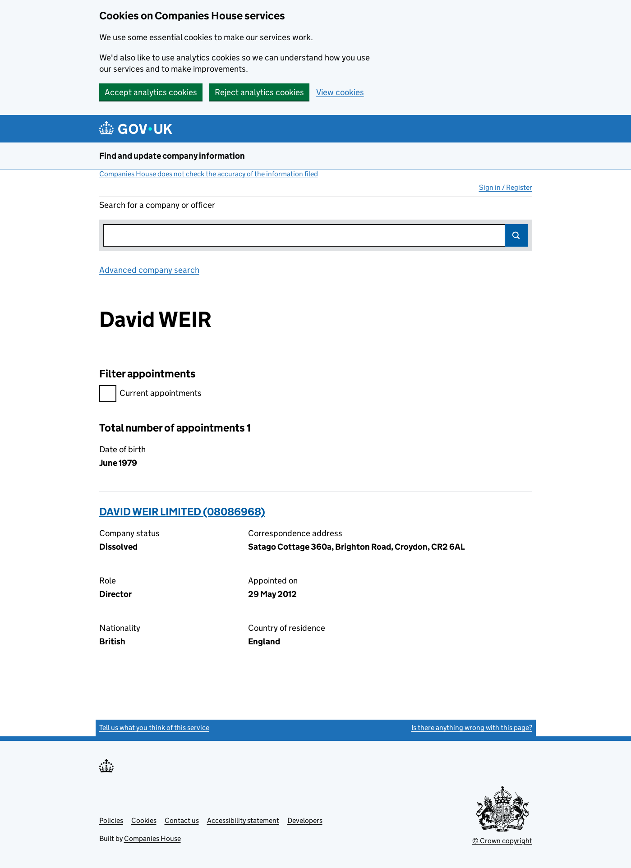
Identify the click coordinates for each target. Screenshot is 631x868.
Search (516, 235)
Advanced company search (149, 270)
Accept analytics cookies (151, 92)
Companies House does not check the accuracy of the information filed (208, 174)
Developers (304, 820)
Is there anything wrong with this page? (471, 727)
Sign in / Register (505, 187)
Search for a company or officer (157, 205)
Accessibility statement (243, 820)
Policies (111, 820)
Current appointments (150, 394)
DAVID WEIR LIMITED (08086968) (182, 511)
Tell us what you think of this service (154, 727)
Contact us (182, 820)
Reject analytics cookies (259, 92)
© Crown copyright (502, 840)
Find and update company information (172, 156)
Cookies (144, 820)
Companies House (152, 838)
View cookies (340, 92)
